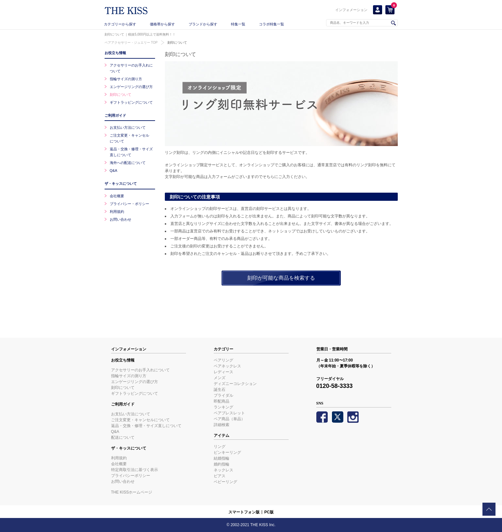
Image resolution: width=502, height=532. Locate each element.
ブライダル (223, 395)
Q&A (113, 170)
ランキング (223, 407)
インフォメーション (351, 10)
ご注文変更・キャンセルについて (140, 420)
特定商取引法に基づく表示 (134, 469)
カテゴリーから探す (120, 24)
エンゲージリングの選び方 (131, 87)
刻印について (177, 42)
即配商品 (221, 401)
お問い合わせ (120, 219)
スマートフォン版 (244, 512)
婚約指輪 (221, 464)
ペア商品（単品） (229, 419)
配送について (123, 437)
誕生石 (219, 389)
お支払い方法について (128, 127)
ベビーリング (225, 482)
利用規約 (117, 212)
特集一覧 (238, 24)
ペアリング (223, 360)
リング (219, 446)
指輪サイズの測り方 (126, 79)
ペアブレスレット (229, 413)
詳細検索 (221, 424)
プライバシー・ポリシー (129, 204)
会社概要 (117, 196)
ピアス (219, 476)
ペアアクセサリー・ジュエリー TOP (131, 42)
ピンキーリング (227, 452)
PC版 (269, 512)
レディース (223, 372)
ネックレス (223, 470)
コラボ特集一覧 (271, 24)
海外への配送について (128, 163)
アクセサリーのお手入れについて (140, 370)
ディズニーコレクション (235, 383)
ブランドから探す (203, 24)
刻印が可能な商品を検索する (281, 278)
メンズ (219, 378)
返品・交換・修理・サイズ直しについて (146, 425)
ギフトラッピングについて (131, 102)
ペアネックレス (227, 366)
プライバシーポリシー (130, 475)
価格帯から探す (162, 24)
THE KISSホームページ (131, 492)
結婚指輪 (221, 458)
